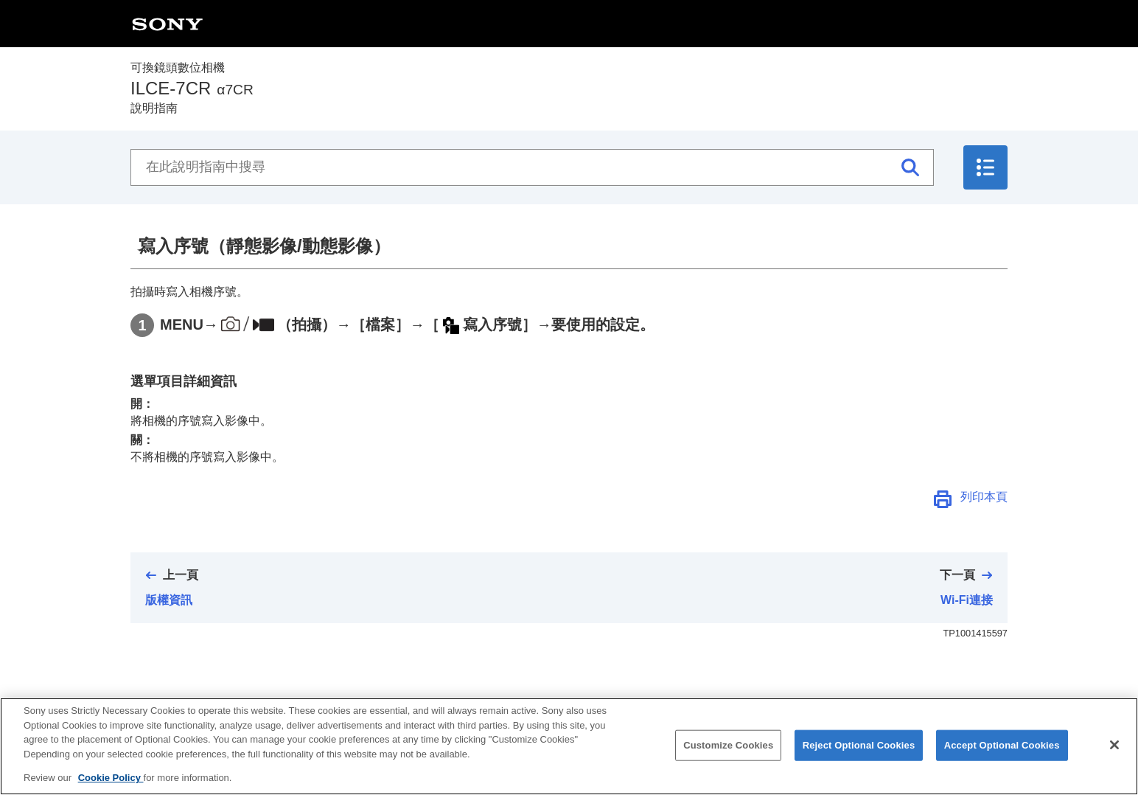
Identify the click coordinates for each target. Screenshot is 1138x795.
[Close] (1114, 751)
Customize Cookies (728, 751)
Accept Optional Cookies (1002, 751)
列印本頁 (984, 496)
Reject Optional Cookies (859, 751)
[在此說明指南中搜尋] (532, 167)
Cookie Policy (111, 785)
